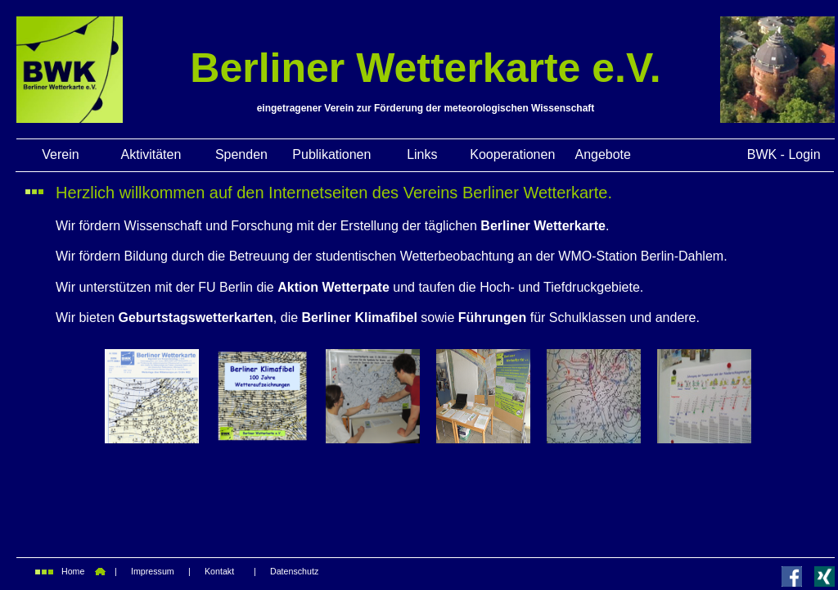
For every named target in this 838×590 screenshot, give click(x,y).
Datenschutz (294, 571)
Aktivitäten (151, 154)
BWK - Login (784, 154)
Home (72, 571)
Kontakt (219, 571)
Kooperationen (512, 154)
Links (422, 154)
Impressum (152, 571)
